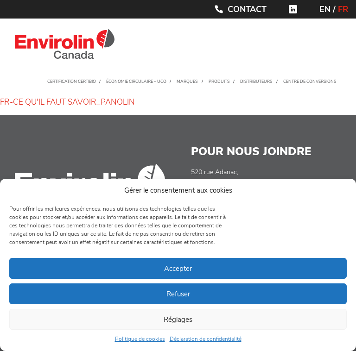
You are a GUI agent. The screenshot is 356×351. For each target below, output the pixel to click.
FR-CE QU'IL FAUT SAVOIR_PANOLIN (67, 102)
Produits (219, 81)
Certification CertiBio (71, 81)
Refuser (178, 294)
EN (325, 9)
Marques (187, 81)
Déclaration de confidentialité (206, 339)
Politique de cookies (140, 339)
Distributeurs (256, 81)
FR (343, 9)
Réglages (178, 319)
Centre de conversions (310, 81)
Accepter (178, 268)
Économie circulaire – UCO (136, 81)
